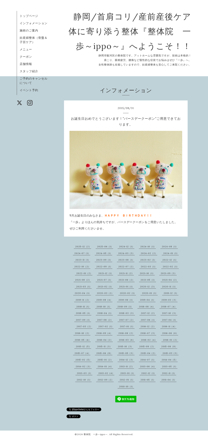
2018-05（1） (83, 313)
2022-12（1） (170, 259)
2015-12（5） (83, 346)
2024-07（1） (82, 253)
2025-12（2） (83, 246)
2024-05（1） (104, 253)
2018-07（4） (169, 306)
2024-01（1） (171, 253)
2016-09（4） (104, 333)
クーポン (26, 56)
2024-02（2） (149, 253)
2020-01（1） (150, 293)
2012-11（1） (169, 373)
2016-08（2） (126, 333)
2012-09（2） (106, 379)
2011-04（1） (168, 379)
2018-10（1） (104, 306)
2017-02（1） (106, 326)
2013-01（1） (127, 373)
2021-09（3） (169, 273)
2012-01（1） (127, 379)
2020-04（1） (83, 293)
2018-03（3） (127, 313)
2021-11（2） (126, 273)
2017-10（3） (169, 313)
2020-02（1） (128, 293)
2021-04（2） (170, 279)
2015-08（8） (169, 346)
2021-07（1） (104, 279)
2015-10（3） (125, 346)
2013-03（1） (84, 373)
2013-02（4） (106, 373)
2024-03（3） (126, 253)
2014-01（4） (105, 366)
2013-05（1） (169, 366)
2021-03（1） (84, 286)
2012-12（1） (148, 373)
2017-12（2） (148, 313)
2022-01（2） (84, 273)
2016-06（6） (170, 333)
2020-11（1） (169, 286)
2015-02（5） (83, 359)
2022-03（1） (149, 266)
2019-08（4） (104, 299)
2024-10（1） (148, 246)
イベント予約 (29, 90)
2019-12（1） (171, 293)
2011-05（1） (148, 379)
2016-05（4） (83, 339)
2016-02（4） (149, 339)
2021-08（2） (83, 279)
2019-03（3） (169, 299)
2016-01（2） (170, 339)
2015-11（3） (104, 346)
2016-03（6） (127, 339)
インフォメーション (33, 23)
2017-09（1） (83, 319)
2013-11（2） (126, 366)
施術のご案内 (29, 30)
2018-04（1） (105, 313)
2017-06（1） (148, 319)
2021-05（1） (148, 279)
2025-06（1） (105, 246)
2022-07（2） (126, 266)
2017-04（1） (169, 319)
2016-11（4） (169, 326)
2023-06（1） (126, 259)
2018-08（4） (147, 306)
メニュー (26, 49)
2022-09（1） (104, 266)
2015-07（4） (82, 353)
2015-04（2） (149, 353)
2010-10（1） (126, 386)
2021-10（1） (147, 273)
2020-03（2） (105, 293)
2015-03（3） (171, 353)
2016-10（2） (82, 333)
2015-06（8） (104, 353)
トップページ (29, 16)
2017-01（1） (127, 326)
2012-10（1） (84, 379)
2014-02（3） (84, 366)
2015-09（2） (147, 346)
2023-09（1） (104, 259)
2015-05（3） (127, 353)
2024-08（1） (170, 246)
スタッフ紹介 (29, 71)
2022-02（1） (171, 266)
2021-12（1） (105, 273)
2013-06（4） (148, 366)
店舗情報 (26, 64)
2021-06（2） (127, 279)
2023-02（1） (148, 259)
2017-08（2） (105, 319)
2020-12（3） (148, 286)
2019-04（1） (147, 299)
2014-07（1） (148, 359)
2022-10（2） (82, 266)
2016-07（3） (148, 333)
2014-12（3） (126, 359)
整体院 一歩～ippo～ (96, 434)
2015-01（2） (105, 359)
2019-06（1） (126, 299)
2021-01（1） (126, 286)
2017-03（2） (84, 326)
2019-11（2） (83, 299)
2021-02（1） (105, 286)
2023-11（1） (82, 259)
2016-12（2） (148, 326)
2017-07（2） (127, 319)
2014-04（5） (170, 359)
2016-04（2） (105, 339)
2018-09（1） (125, 306)
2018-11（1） (83, 306)
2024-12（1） (126, 246)
